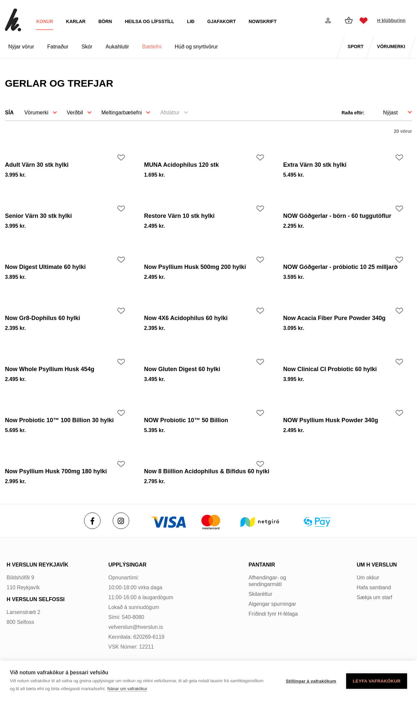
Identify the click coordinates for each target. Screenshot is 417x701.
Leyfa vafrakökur (377, 681)
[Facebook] (92, 520)
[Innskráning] (327, 20)
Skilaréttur (260, 594)
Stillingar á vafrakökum (311, 681)
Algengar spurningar (272, 604)
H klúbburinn (391, 20)
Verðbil (75, 112)
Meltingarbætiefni (122, 112)
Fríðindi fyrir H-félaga (273, 614)
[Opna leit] (311, 21)
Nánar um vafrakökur (127, 688)
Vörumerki (36, 112)
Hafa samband (374, 587)
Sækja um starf (374, 597)
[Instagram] (121, 520)
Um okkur (368, 577)
